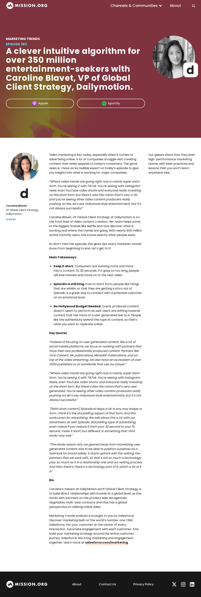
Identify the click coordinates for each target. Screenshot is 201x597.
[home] (27, 5)
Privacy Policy (143, 584)
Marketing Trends (23, 38)
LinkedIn (11, 219)
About (175, 5)
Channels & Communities (134, 5)
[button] (136, 5)
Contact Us (107, 584)
